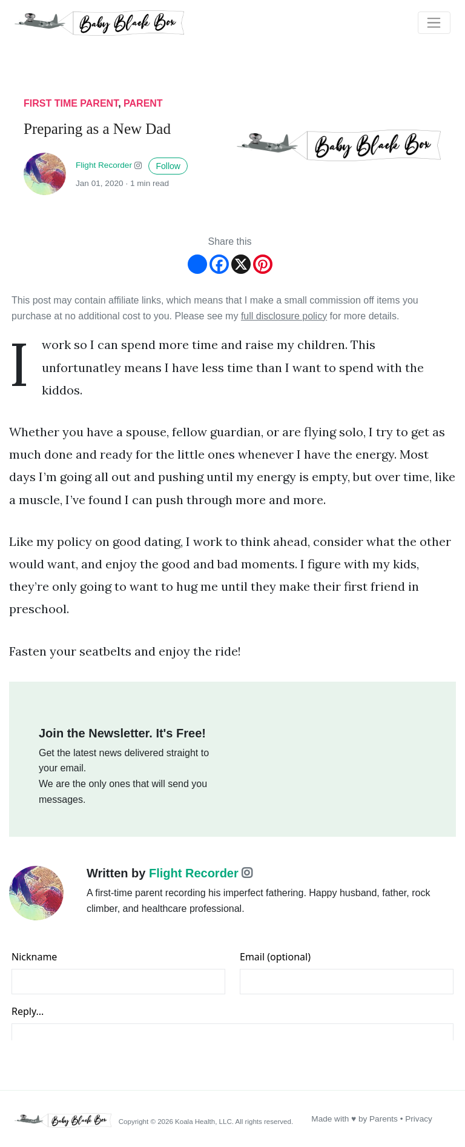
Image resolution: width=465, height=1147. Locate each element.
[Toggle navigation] (434, 23)
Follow (168, 166)
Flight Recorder (104, 165)
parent (143, 103)
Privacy (418, 1118)
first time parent (71, 103)
